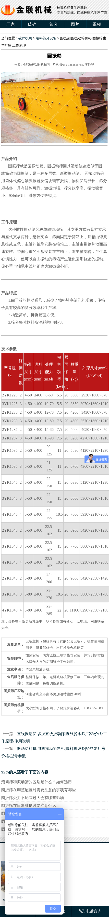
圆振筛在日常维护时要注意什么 (28, 805)
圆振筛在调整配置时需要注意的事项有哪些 (38, 790)
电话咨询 (93, 911)
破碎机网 (25, 38)
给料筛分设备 (46, 38)
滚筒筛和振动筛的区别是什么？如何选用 (36, 782)
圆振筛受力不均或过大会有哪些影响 (32, 798)
